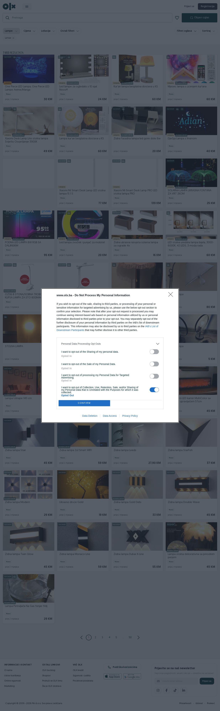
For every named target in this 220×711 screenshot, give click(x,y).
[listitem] (110, 344)
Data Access (110, 415)
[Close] (171, 295)
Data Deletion (89, 415)
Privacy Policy (130, 415)
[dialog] (110, 356)
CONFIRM (84, 403)
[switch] (154, 351)
